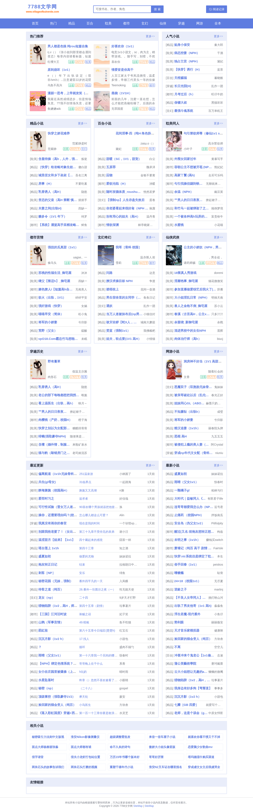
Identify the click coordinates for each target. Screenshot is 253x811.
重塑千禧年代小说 (121, 767)
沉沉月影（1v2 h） (51, 639)
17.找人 (84, 639)
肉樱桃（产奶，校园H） (55, 420)
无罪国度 (117, 108)
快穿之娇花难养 (59, 133)
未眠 (84, 338)
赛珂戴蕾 (217, 663)
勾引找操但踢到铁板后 (189, 183)
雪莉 (118, 262)
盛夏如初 (44, 556)
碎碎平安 (81, 297)
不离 (177, 647)
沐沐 (84, 273)
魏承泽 (150, 167)
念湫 (220, 655)
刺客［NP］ (46, 573)
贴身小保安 (182, 44)
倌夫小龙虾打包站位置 (85, 757)
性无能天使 (126, 589)
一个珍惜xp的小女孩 (132, 523)
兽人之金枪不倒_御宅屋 (190, 306)
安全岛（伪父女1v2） (189, 523)
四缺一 (82, 208)
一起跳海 (125, 482)
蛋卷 (152, 200)
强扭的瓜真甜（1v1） (63, 247)
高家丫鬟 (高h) (184, 175)
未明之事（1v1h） (187, 540)
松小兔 (82, 314)
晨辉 (220, 330)
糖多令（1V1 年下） (52, 216)
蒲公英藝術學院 (185, 663)
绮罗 (84, 216)
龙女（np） (46, 597)
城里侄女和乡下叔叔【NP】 (56, 175)
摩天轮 (83, 696)
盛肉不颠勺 (126, 647)
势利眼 (179, 622)
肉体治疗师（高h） (187, 338)
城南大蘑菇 (148, 322)
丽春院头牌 (215, 428)
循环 (82, 647)
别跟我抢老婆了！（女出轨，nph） (63, 531)
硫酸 (84, 330)
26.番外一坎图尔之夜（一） (97, 589)
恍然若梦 (149, 191)
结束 (82, 564)
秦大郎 (218, 44)
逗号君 (218, 507)
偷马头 (52, 262)
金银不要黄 (148, 175)
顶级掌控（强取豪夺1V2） (56, 696)
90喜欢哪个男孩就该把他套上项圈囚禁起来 (107, 507)
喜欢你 (115, 61)
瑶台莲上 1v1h (48, 548)
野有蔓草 (54, 361)
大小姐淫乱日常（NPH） (191, 297)
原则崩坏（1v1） (60, 69)
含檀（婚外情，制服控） (55, 444)
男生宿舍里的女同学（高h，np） (124, 297)
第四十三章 (86, 548)
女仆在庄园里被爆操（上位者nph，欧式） (68, 671)
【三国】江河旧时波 (52, 614)
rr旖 (121, 490)
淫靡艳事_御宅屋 (186, 281)
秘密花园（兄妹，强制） (55, 581)
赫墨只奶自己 (214, 403)
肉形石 (52, 377)
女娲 (84, 306)
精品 (71, 23)
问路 (109, 273)
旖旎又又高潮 (88, 490)
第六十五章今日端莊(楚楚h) (97, 630)
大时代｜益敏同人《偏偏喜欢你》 (190, 498)
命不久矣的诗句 (120, 747)
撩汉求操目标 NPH (119, 281)
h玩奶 (83, 671)
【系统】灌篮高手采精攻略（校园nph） (59, 225)
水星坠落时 (46, 680)
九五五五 (217, 436)
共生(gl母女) (47, 482)
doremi (218, 273)
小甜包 (123, 639)
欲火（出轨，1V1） (52, 297)
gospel (123, 688)
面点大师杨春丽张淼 (45, 747)
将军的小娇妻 (47, 322)
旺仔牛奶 (217, 94)
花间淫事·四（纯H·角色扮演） (136, 133)
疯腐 (152, 208)
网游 (199, 23)
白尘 (152, 159)
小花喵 (218, 225)
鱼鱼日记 (149, 297)
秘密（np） (46, 688)
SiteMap (138, 806)
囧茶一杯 (125, 540)
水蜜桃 (179, 225)
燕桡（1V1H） (121, 93)
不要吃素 (81, 183)
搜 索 (157, 9)
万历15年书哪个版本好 (124, 757)
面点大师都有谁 (81, 747)
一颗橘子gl (182, 490)
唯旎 (84, 395)
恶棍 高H (180, 436)
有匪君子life (215, 498)
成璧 (220, 411)
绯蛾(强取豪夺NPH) (52, 436)
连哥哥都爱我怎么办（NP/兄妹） (193, 507)
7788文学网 (42, 9)
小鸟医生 (85, 705)
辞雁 (220, 289)
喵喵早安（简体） (50, 314)
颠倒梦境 (217, 208)
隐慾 (84, 191)
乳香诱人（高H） (50, 191)
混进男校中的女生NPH (190, 330)
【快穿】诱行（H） (188, 69)
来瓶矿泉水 (79, 444)
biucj (220, 338)
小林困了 (125, 474)
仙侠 (163, 23)
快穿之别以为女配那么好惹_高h (55, 428)
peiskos (218, 564)
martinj (218, 589)
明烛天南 (217, 297)
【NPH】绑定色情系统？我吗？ (60, 663)
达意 (152, 273)
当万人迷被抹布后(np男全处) (124, 314)
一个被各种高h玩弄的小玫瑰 (192, 216)
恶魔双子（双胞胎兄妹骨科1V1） (193, 387)
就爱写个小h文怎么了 (214, 705)
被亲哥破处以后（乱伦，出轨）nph (192, 395)
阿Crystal (217, 444)
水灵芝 (123, 713)
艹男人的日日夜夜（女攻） (189, 200)
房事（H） (45, 183)
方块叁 (123, 705)
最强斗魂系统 (183, 110)
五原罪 (111, 167)
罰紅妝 (43, 630)
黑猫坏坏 (217, 102)
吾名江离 (81, 175)
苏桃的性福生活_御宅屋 (54, 273)
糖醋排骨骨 (79, 428)
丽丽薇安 (217, 622)
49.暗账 (84, 622)
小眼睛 (123, 680)
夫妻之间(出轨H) (50, 208)
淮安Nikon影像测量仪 (85, 737)
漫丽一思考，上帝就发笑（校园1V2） (74, 93)
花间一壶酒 (148, 289)
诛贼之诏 (85, 614)
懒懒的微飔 (215, 671)
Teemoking (118, 85)
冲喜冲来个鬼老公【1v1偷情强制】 (195, 655)
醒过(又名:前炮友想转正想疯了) (195, 531)
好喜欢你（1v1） (123, 46)
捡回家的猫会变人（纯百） (57, 705)
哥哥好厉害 (156, 757)
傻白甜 (82, 167)
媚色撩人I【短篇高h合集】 (56, 289)
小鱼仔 (218, 614)
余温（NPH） (184, 191)
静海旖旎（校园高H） (53, 490)
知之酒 (123, 548)
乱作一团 (217, 86)
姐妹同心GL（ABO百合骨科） (189, 403)
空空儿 (218, 647)
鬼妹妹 (218, 387)
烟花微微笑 (215, 281)
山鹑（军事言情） (50, 622)
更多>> (150, 36)
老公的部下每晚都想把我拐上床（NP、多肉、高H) (59, 395)
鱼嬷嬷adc (54, 108)
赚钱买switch (214, 540)
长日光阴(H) (182, 86)
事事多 (218, 688)
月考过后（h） (184, 94)
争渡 (152, 281)
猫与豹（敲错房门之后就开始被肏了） (55, 453)
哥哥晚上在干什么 (91, 663)
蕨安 (122, 696)
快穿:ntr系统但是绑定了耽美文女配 (195, 556)
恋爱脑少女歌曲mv (200, 747)
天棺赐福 (180, 78)
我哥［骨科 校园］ (129, 247)
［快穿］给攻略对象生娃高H (57, 167)
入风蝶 (123, 581)
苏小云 (218, 306)
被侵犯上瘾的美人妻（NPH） (192, 444)
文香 (187, 377)
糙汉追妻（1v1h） (187, 428)
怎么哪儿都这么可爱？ (93, 515)
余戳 (220, 322)
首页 (35, 23)
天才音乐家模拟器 (186, 630)
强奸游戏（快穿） (50, 306)
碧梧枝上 (112, 289)
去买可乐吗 (215, 175)
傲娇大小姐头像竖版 (162, 747)
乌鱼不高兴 (55, 85)
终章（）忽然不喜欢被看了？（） (101, 680)
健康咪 (218, 630)
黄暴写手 (217, 159)
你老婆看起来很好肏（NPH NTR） (127, 208)
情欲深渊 (112, 225)
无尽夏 (218, 581)
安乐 (82, 573)
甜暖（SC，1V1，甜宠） (123, 159)
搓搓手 (82, 200)
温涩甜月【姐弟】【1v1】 (56, 540)
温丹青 (150, 216)
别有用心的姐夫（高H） (123, 216)
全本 (217, 23)
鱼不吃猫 (125, 622)
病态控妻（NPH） (187, 53)
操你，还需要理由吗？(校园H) (59, 515)
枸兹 (220, 531)
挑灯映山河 (215, 597)
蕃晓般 (218, 78)
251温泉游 (86, 474)
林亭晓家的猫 (146, 225)
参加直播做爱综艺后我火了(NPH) (195, 289)
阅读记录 (219, 9)
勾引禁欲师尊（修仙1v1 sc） (204, 133)
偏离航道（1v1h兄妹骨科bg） (59, 474)
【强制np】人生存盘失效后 (125, 200)
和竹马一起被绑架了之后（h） (192, 208)
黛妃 (220, 61)
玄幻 (144, 23)
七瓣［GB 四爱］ (186, 705)
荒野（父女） (47, 330)
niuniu (219, 453)
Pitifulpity (217, 523)
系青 (122, 663)
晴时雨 (123, 671)
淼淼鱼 (218, 605)
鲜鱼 (84, 225)
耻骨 (220, 573)
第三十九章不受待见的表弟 (96, 531)
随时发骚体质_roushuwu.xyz (124, 191)
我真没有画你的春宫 (52, 523)
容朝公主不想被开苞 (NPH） (193, 167)
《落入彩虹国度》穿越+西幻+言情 (62, 713)
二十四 (83, 597)
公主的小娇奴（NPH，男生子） (206, 247)
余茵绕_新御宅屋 (186, 322)
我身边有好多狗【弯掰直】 (193, 688)
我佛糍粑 (149, 330)
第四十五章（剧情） (92, 605)
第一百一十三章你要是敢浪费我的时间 (104, 713)
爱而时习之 (46, 498)
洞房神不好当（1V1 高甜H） (204, 361)
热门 (53, 23)
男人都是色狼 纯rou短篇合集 (68, 46)
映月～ (82, 403)
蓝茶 (220, 69)
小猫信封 (149, 314)
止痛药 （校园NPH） (189, 515)
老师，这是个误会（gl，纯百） (191, 713)
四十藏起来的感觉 (91, 540)
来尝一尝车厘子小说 (162, 737)
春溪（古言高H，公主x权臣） (192, 314)
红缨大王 (53, 61)
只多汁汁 (217, 314)
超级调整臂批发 (120, 737)
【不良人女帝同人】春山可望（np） (191, 597)
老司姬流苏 (79, 453)
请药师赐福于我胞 (189, 262)
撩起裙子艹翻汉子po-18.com (214, 200)
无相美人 (81, 289)
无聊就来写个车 (214, 183)
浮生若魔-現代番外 (187, 614)
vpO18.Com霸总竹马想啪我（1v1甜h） (59, 338)
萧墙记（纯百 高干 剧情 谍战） (193, 548)
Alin (121, 515)
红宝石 (123, 630)
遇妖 (109, 306)
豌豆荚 (218, 191)
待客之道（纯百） (50, 589)
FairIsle (218, 548)
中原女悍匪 (215, 713)
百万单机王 (215, 110)
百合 (89, 23)
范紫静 (52, 149)
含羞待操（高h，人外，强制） (59, 159)
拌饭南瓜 (217, 515)
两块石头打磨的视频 (84, 767)
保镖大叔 (180, 102)
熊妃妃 (218, 167)
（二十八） (86, 688)
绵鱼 (122, 573)
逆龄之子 (180, 589)
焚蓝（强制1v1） (118, 330)
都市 (126, 23)
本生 (220, 556)
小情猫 (150, 338)
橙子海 (82, 420)
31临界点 (85, 482)
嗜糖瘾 (179, 573)
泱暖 (152, 183)
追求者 (83, 498)
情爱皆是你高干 (122, 69)
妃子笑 (123, 614)
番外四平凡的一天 (91, 581)
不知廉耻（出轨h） (187, 411)
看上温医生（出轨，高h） (56, 403)
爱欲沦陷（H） (116, 183)
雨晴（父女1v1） (50, 655)
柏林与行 (217, 490)
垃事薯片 (125, 605)
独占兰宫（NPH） (187, 61)
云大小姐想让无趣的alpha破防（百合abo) (191, 671)
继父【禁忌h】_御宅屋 (54, 281)
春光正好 (217, 395)
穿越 (181, 23)
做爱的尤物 (86, 556)
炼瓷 (84, 159)
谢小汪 (123, 531)
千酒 (220, 53)
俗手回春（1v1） (186, 564)
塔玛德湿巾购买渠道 (201, 757)
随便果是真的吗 (78, 436)
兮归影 (82, 322)
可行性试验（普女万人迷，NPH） (62, 507)
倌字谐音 (38, 757)
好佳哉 (123, 498)
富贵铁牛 (217, 216)
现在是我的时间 (89, 523)
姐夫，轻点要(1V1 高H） (123, 338)
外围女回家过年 (185, 159)
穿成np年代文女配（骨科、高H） (194, 453)
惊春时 (123, 655)
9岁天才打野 (127, 597)
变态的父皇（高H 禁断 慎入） (57, 200)
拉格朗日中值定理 (131, 564)
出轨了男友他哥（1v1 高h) (193, 605)
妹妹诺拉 (125, 556)
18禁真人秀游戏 (185, 273)
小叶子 (188, 149)
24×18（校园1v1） (187, 581)
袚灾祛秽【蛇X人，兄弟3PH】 (122, 322)
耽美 (108, 23)
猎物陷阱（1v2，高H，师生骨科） (62, 605)
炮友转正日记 (47, 564)
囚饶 (109, 175)
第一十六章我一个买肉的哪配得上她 (102, 655)
